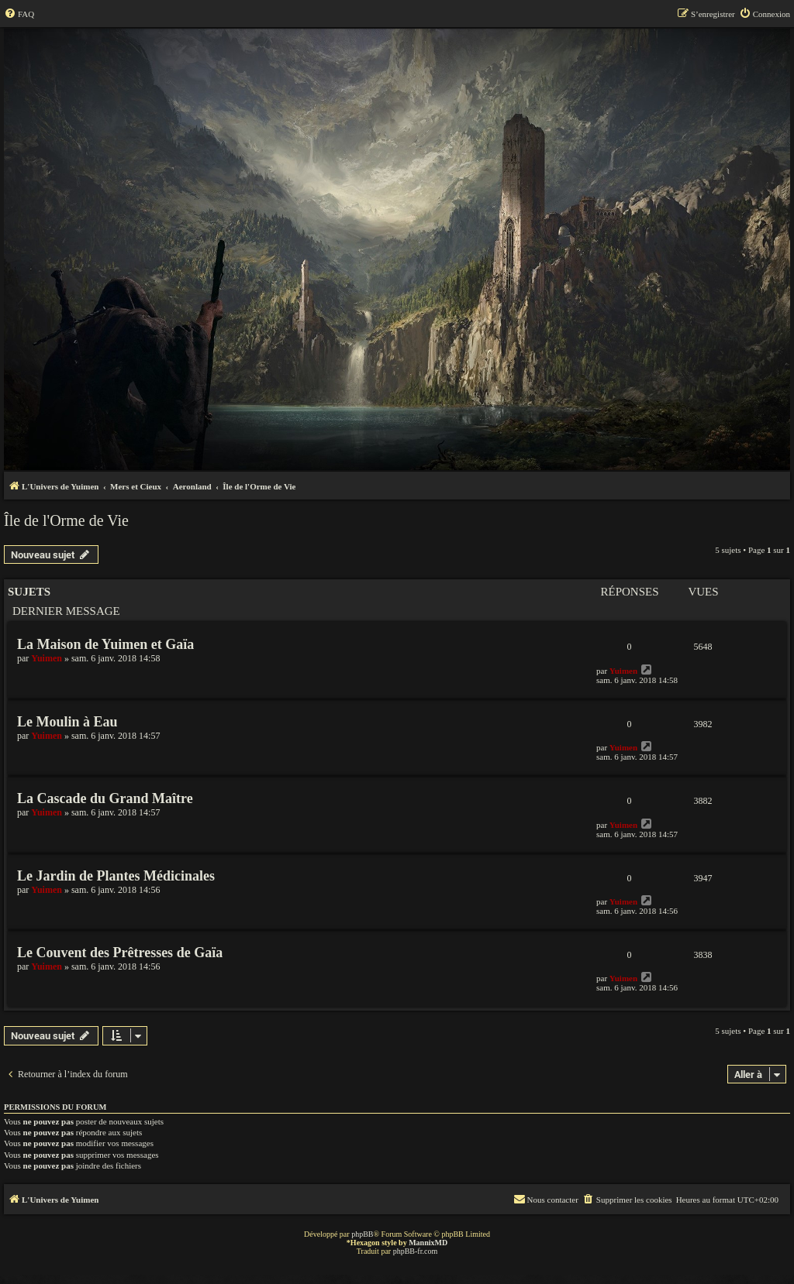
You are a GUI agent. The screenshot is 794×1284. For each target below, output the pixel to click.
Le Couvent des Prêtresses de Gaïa (120, 952)
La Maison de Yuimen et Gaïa (105, 644)
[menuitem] (19, 14)
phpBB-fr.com (415, 1251)
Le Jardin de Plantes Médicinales (116, 876)
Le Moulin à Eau (67, 722)
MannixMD (428, 1242)
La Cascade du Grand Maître (105, 798)
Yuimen (46, 658)
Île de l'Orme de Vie (66, 520)
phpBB (362, 1234)
